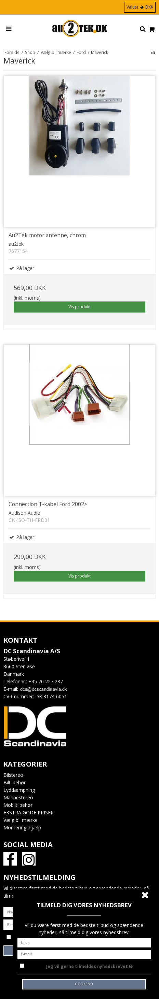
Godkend (84, 984)
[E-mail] (84, 953)
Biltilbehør (14, 782)
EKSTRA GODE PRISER (28, 812)
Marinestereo (18, 797)
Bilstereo (13, 775)
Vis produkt (79, 307)
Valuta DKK (140, 7)
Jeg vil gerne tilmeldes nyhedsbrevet (89, 965)
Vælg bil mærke (20, 820)
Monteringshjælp (22, 827)
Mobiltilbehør (17, 805)
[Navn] (84, 942)
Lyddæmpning (19, 790)
